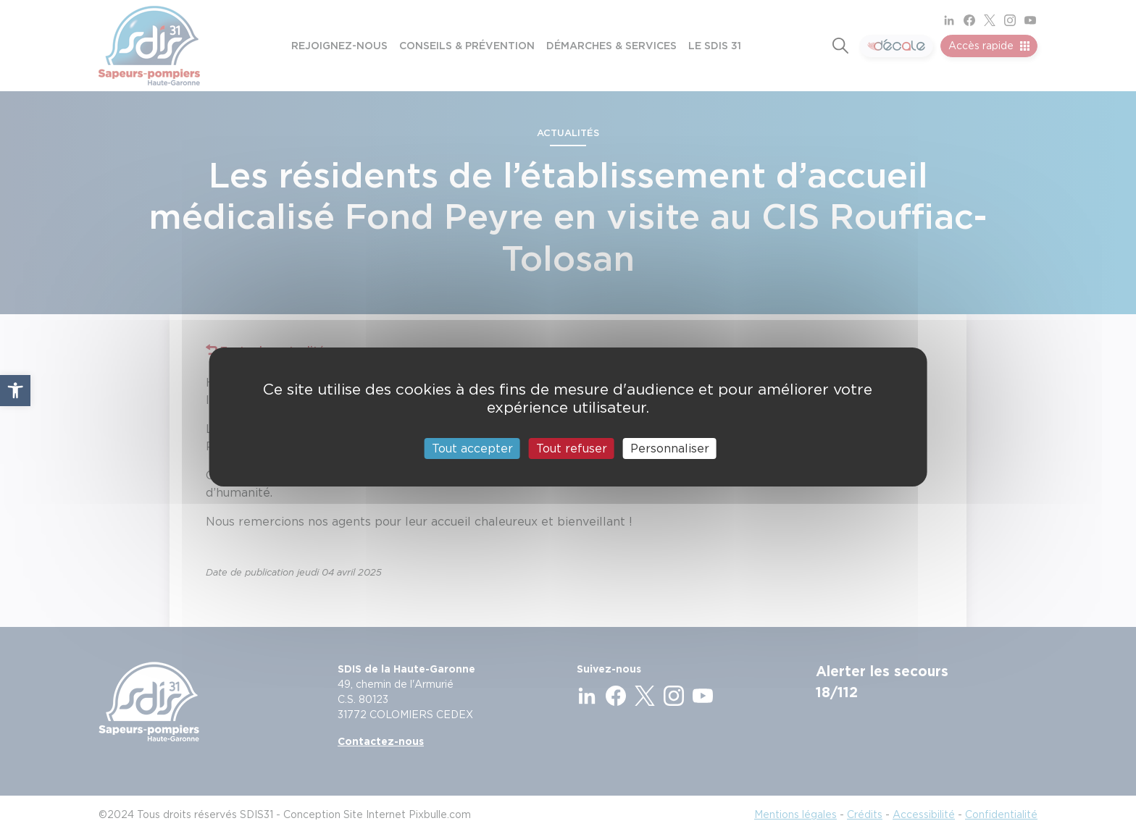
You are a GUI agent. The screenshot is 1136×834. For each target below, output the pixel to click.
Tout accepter (472, 448)
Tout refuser (571, 448)
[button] (15, 390)
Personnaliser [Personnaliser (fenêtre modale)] (669, 448)
